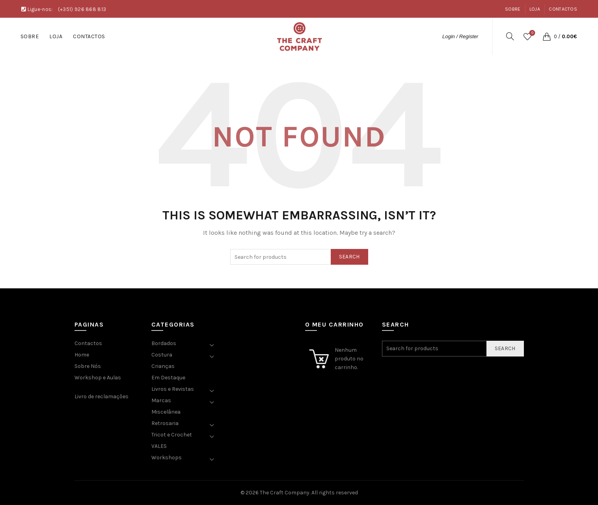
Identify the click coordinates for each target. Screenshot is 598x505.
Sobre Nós (88, 366)
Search (349, 256)
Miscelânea (166, 411)
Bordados (163, 343)
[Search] (510, 36)
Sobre (513, 9)
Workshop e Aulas (98, 377)
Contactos (563, 9)
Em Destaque (168, 377)
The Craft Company (284, 492)
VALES (159, 446)
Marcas (161, 400)
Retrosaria (165, 423)
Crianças (163, 366)
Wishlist (531, 33)
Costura (161, 354)
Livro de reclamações (102, 396)
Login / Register (460, 36)
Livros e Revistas (172, 389)
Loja (534, 9)
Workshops (166, 457)
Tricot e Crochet (171, 434)
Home (82, 354)
